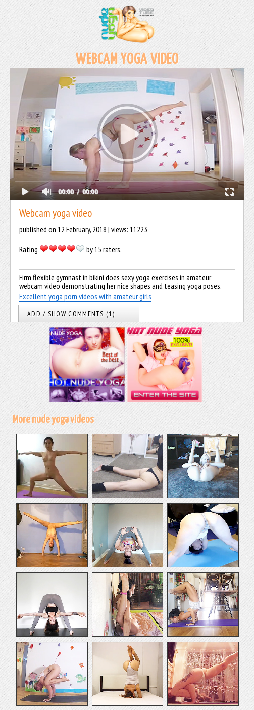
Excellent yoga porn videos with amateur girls (85, 296)
